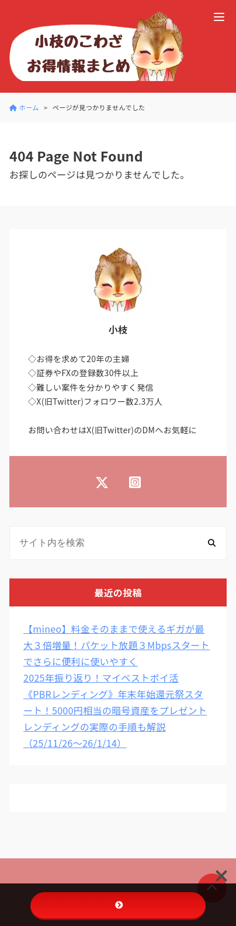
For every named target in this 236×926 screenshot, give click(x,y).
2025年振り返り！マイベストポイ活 (101, 678)
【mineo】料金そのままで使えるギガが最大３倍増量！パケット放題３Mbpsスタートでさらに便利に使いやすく (116, 645)
